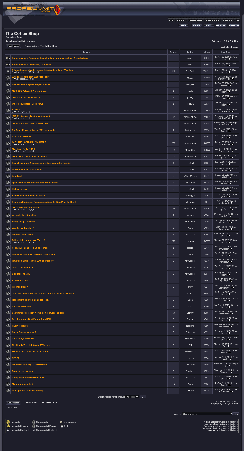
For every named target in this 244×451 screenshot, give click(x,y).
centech (190, 358)
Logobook (17, 176)
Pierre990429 (224, 79)
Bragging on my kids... (23, 371)
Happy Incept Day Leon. (24, 222)
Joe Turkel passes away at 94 (26, 97)
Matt (224, 98)
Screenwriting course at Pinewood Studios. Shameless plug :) (43, 293)
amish (190, 58)
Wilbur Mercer (190, 176)
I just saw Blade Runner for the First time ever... (35, 182)
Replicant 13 (190, 156)
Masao (190, 78)
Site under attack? (21, 274)
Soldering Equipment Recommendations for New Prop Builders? (44, 202)
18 (33, 72)
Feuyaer (190, 84)
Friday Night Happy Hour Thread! (28, 240)
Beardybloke (224, 314)
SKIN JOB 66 (190, 110)
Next (236, 41)
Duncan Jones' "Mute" (23, 235)
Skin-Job (190, 137)
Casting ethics (26, 267)
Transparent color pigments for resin (30, 300)
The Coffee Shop (22, 33)
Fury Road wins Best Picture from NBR (31, 319)
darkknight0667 (224, 288)
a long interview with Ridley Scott (28, 378)
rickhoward (224, 125)
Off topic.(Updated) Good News (27, 104)
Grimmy (190, 313)
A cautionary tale (20, 280)
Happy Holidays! (20, 326)
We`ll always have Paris (23, 339)
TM (190, 345)
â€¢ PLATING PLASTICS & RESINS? (30, 352)
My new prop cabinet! (22, 384)
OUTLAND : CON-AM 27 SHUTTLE (29, 142)
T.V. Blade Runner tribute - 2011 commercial (33, 130)
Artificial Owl (224, 151)
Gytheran (190, 241)
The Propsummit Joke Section (27, 169)
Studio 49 (190, 182)
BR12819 (190, 267)
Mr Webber (190, 150)
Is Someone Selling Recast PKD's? (29, 365)
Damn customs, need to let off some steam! (33, 254)
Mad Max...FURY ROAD (23, 149)
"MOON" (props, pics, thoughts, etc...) (31, 116)
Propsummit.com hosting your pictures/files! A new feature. (58, 58)
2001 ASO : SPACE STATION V (27, 207)
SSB (190, 306)
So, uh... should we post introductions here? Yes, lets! (46, 70)
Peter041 (190, 104)
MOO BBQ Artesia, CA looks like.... (29, 91)
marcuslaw (224, 262)
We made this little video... (25, 215)
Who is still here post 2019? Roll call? (31, 77)
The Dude (190, 71)
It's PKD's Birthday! (21, 306)
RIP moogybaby (20, 287)
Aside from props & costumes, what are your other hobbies (41, 163)
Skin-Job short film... (22, 137)
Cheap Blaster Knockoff (24, 332)
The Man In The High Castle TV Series (31, 345)
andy (190, 287)
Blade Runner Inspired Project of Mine (31, 84)
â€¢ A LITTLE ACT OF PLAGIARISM (29, 156)
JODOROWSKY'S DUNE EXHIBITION (30, 124)
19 (36, 72)
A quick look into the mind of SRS (29, 195)
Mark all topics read (229, 47)
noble (190, 91)
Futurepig (190, 332)
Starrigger (190, 195)
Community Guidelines (40, 64)
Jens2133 (190, 235)
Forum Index (30, 46)
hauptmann (224, 229)
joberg (224, 72)
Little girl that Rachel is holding (27, 391)
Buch (190, 228)
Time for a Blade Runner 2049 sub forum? (33, 261)
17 (30, 72)
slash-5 (190, 215)
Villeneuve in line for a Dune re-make (30, 248)
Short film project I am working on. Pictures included (38, 313)
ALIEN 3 (16, 109)
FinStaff (190, 163)
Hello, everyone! (20, 189)
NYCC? (15, 358)
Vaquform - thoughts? (23, 228)
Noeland (190, 326)
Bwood (224, 131)
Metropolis (190, 130)
